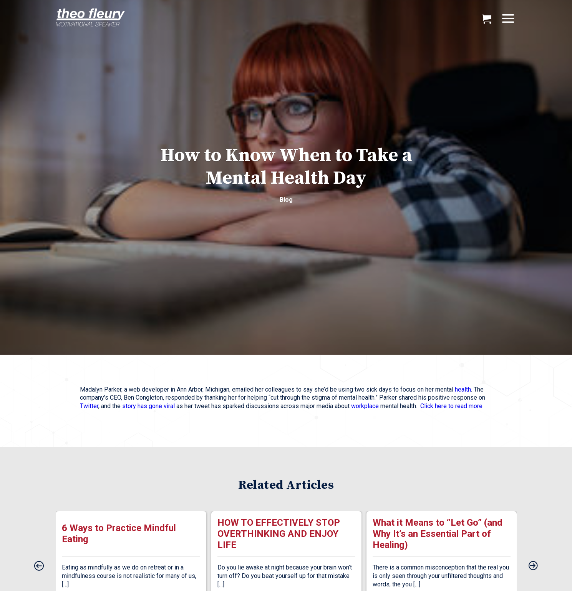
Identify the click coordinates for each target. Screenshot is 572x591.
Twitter (89, 406)
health (463, 389)
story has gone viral (148, 406)
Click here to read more (451, 406)
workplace (365, 406)
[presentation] (38, 566)
